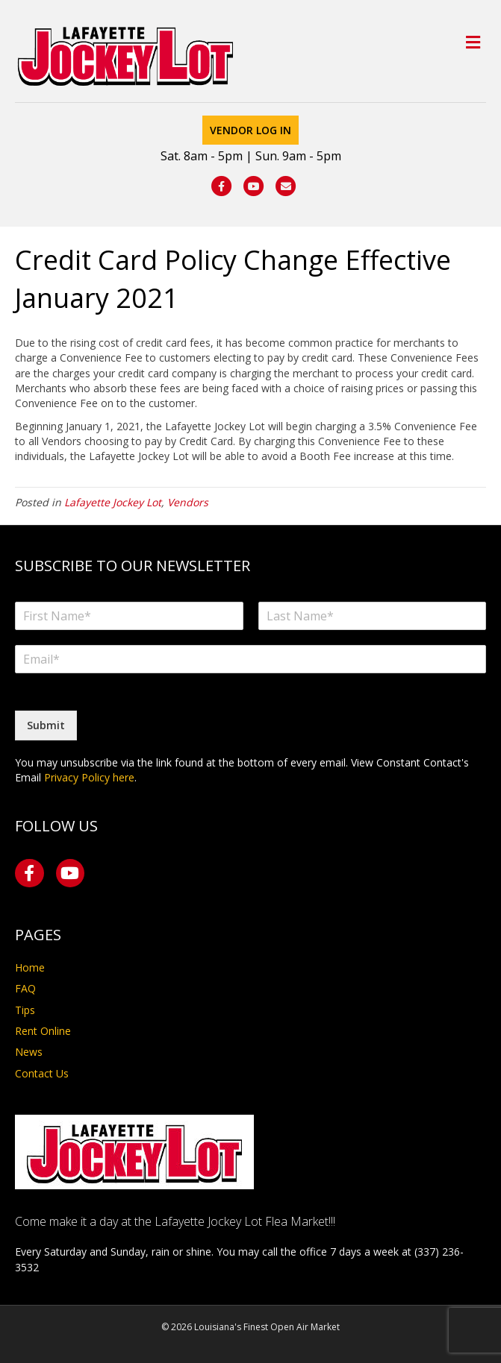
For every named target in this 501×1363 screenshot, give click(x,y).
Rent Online (43, 1031)
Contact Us (42, 1073)
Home (30, 967)
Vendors (187, 502)
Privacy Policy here (89, 777)
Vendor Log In (250, 130)
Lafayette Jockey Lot (112, 502)
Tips (25, 1010)
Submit (46, 725)
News (29, 1052)
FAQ (25, 988)
